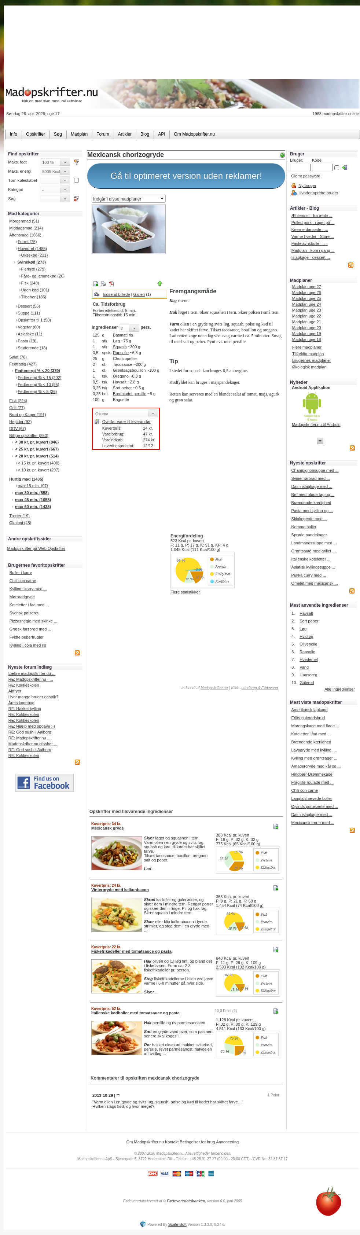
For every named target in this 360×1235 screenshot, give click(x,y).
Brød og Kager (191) (27, 414)
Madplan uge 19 (306, 333)
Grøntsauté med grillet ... (313, 551)
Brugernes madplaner (311, 360)
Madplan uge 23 (306, 310)
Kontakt (172, 1142)
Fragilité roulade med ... (312, 782)
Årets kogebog (21, 703)
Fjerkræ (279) (33, 269)
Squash (119, 347)
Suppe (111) (29, 313)
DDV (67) (17, 428)
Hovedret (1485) (32, 248)
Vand (304, 667)
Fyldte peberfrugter (27, 637)
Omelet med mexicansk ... (314, 583)
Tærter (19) (19, 516)
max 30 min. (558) (32, 492)
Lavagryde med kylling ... (313, 750)
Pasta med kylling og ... (312, 510)
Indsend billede (116, 294)
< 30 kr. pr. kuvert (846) (37, 442)
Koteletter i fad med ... (29, 605)
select (163, 199)
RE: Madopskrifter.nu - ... (30, 679)
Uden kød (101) (35, 290)
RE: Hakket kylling (24, 708)
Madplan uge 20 (306, 328)
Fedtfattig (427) (23, 364)
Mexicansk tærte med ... (312, 822)
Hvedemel (309, 659)
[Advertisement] (226, 239)
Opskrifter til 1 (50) (34, 320)
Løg (116, 341)
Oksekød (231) (34, 255)
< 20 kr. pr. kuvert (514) (37, 456)
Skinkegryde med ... (309, 519)
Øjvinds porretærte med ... (314, 806)
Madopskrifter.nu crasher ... (32, 744)
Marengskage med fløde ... (315, 726)
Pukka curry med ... (308, 575)
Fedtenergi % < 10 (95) (38, 384)
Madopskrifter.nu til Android (316, 424)
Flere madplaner (307, 347)
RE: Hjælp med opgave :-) (31, 726)
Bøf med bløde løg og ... (313, 494)
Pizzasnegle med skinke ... (33, 621)
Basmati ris (123, 335)
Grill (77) (17, 407)
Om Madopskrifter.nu (145, 1142)
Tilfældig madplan (308, 354)
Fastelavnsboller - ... (309, 243)
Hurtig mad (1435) (26, 479)
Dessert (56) (29, 306)
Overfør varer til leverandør (126, 421)
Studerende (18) (32, 348)
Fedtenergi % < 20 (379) (37, 370)
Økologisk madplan (309, 367)
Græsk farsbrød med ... (30, 629)
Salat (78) (18, 357)
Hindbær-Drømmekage (311, 774)
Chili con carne (23, 580)
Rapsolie (121, 352)
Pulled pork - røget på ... (313, 222)
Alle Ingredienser (339, 689)
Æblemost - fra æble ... (312, 215)
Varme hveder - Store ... (312, 236)
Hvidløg (306, 636)
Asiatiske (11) (30, 334)
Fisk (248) (30, 283)
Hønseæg (308, 675)
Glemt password (305, 176)
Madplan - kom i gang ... (313, 250)
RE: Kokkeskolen (23, 685)
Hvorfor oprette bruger (318, 193)
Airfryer (14, 691)
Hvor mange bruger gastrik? (33, 697)
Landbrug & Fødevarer (259, 688)
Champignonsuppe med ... (315, 470)
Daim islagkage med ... (312, 486)
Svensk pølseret (24, 613)
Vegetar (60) (29, 327)
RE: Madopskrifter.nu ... (29, 738)
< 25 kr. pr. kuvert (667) (37, 449)
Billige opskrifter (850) (28, 435)
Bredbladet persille (129, 394)
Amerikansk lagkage (309, 709)
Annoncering (227, 1142)
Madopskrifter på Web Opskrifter (36, 548)
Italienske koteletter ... (311, 559)
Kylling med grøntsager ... (314, 758)
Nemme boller (303, 527)
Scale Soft (177, 1224)
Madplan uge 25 (306, 298)
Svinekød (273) (31, 262)
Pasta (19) (27, 341)
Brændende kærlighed (311, 502)
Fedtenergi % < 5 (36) (37, 391)
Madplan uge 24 (306, 304)
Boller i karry (21, 572)
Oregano (121, 376)
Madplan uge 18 (306, 339)
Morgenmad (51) (24, 221)
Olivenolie (308, 644)
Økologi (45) (20, 523)
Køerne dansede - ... (309, 229)
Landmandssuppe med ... (314, 543)
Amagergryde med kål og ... (316, 766)
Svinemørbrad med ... (310, 478)
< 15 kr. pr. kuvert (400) (38, 463)
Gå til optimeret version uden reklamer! (186, 176)
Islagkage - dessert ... (310, 257)
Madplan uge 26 (306, 292)
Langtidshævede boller (311, 798)
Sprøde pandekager (309, 535)
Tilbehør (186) (34, 297)
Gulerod (307, 682)
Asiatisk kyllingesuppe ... (313, 567)
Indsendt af (204, 688)
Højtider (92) (20, 421)
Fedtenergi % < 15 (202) (40, 377)
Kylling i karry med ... (28, 589)
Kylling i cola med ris (28, 645)
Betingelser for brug (197, 1142)
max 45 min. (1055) (33, 499)
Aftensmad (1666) (25, 235)
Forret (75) (27, 241)
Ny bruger (307, 185)
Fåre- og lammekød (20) (43, 276)
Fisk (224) (18, 400)
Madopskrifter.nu (214, 688)
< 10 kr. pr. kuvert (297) (38, 470)
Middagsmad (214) (26, 228)
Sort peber (122, 388)
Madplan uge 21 (306, 322)
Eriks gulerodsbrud (308, 718)
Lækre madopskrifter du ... (31, 673)
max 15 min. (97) (33, 486)
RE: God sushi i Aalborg (29, 732)
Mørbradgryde (22, 597)
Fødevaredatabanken (186, 1201)
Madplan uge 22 (306, 316)
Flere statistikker (185, 592)
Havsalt (119, 382)
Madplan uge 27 (306, 286)
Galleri (139, 294)
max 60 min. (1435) (33, 506)
